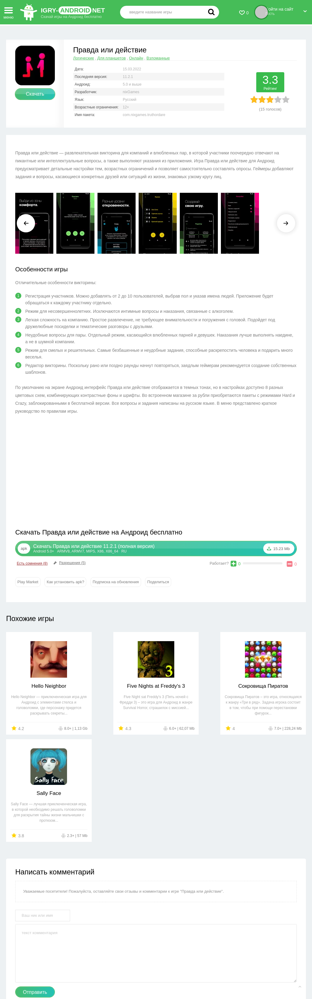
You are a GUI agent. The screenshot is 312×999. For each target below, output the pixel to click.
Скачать (35, 94)
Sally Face (270, 686)
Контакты (91, 975)
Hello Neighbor (42, 686)
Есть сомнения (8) (32, 563)
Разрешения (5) (69, 563)
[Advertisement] (85, 473)
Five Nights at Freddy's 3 (118, 686)
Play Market (27, 582)
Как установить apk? (65, 582)
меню (8, 11)
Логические (83, 58)
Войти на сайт (286, 10)
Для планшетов (111, 58)
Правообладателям (125, 975)
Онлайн (136, 58)
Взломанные (158, 58)
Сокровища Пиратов (194, 686)
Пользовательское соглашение (178, 975)
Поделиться (158, 582)
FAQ (218, 975)
